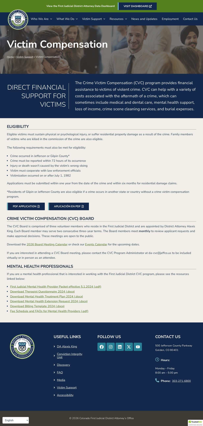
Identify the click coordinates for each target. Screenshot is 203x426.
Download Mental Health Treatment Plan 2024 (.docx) (46, 296)
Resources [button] (118, 18)
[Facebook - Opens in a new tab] (101, 347)
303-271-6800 (181, 381)
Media (61, 380)
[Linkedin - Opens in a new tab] (120, 347)
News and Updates (144, 19)
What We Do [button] (67, 18)
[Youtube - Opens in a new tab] (138, 347)
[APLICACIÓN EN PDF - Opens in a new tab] (68, 206)
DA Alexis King (67, 346)
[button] (50, 18)
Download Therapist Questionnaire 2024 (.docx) (42, 292)
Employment (170, 19)
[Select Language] (15, 420)
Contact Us (190, 19)
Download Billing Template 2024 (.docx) (37, 306)
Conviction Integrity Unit (69, 355)
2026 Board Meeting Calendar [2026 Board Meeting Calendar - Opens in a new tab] (47, 244)
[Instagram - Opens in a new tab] (111, 347)
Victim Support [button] (93, 18)
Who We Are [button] (41, 18)
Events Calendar (96, 244)
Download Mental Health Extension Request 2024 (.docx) (49, 301)
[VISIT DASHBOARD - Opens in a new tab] (137, 6)
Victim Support (24, 57)
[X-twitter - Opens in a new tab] (129, 347)
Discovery (63, 365)
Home (10, 57)
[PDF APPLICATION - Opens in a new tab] (26, 206)
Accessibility (65, 395)
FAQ (60, 372)
